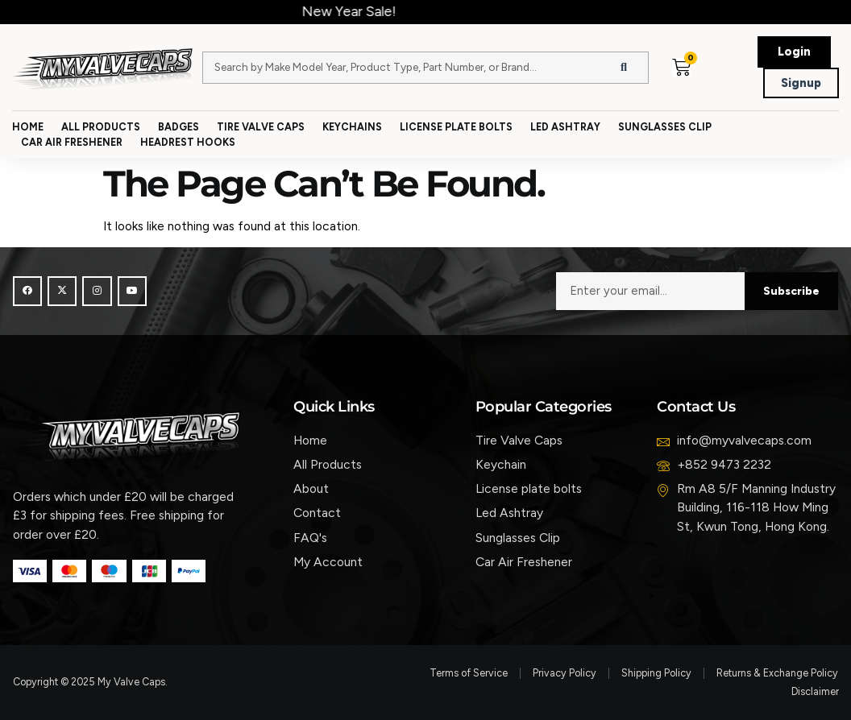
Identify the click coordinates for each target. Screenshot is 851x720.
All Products (100, 127)
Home (28, 127)
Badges (178, 127)
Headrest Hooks (187, 142)
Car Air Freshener (71, 142)
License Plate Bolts (456, 127)
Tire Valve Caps (261, 127)
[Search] (624, 67)
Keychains (352, 127)
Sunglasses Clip (665, 127)
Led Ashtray (565, 127)
